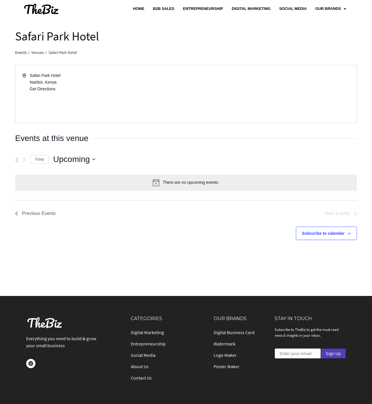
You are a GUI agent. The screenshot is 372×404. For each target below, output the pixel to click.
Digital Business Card (234, 332)
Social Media (293, 8)
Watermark (224, 344)
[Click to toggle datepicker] (74, 159)
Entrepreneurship (203, 8)
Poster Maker (226, 366)
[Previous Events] (16, 160)
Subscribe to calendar (323, 233)
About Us (140, 366)
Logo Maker (225, 355)
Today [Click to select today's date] (39, 159)
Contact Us (141, 378)
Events (21, 52)
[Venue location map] (271, 94)
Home (138, 8)
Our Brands (330, 9)
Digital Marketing (251, 8)
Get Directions (43, 89)
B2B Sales (163, 8)
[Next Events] (24, 160)
